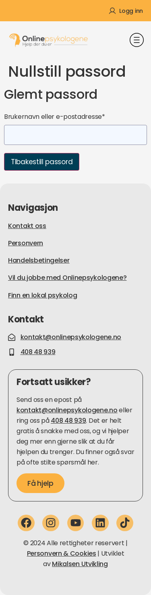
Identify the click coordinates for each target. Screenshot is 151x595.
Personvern (25, 243)
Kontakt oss (27, 225)
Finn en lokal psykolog (42, 295)
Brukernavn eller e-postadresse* (54, 116)
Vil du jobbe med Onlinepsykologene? (67, 277)
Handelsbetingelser (39, 260)
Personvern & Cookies (61, 553)
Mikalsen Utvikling (80, 564)
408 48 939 (68, 420)
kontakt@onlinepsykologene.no (67, 410)
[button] (137, 41)
